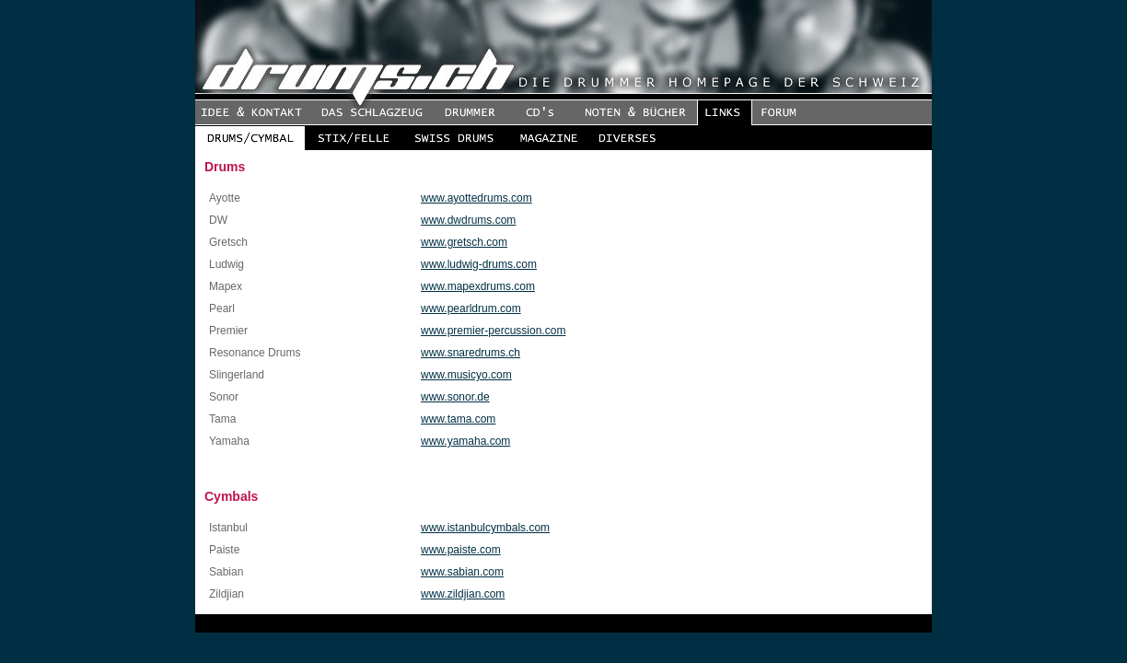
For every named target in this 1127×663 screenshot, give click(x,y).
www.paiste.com (461, 549)
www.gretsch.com (464, 242)
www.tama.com (458, 419)
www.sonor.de (455, 396)
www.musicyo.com (466, 374)
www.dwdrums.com (468, 220)
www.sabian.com (462, 571)
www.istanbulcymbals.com (485, 527)
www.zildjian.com (463, 593)
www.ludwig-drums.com (479, 264)
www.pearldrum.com (471, 308)
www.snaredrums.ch (470, 352)
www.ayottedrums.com (476, 198)
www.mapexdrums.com (478, 286)
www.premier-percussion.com (493, 330)
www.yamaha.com (465, 441)
